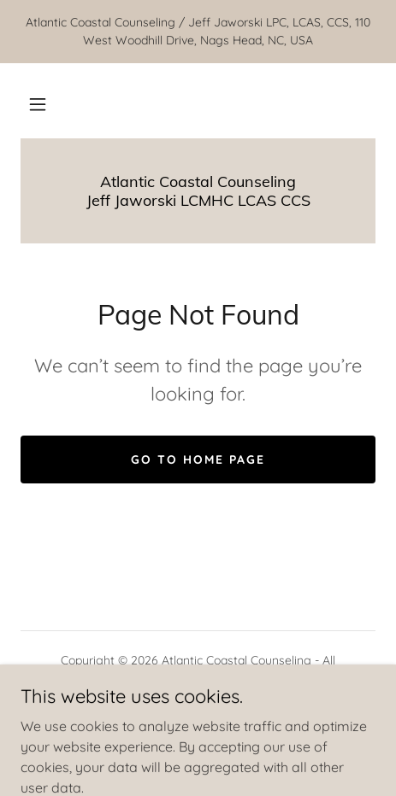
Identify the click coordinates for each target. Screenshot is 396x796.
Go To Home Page (198, 459)
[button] (38, 104)
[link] (198, 191)
